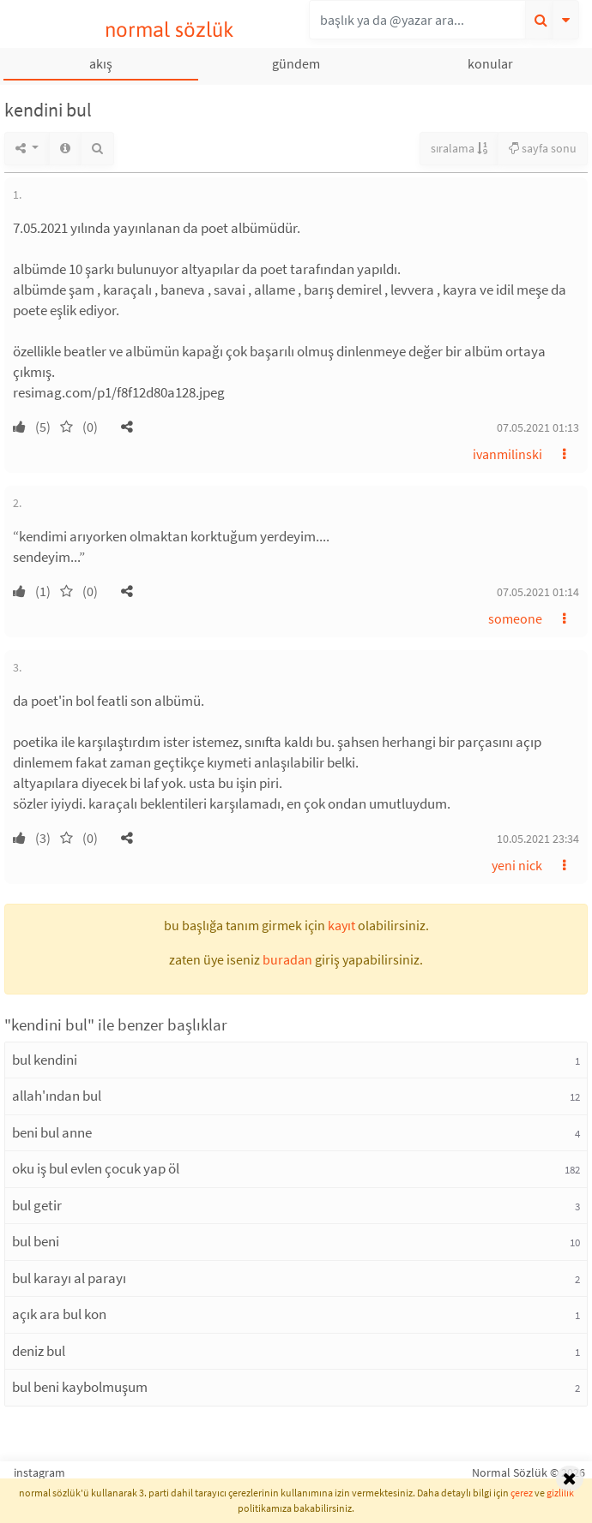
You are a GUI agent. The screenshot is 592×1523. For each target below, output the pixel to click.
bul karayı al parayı (69, 1278)
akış (100, 63)
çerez (521, 1492)
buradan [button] (287, 959)
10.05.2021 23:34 (538, 838)
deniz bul (38, 1350)
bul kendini (44, 1059)
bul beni (35, 1241)
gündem (296, 63)
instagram (39, 1472)
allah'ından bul (56, 1095)
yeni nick (517, 865)
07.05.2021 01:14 (538, 592)
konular (490, 63)
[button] (127, 426)
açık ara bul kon (59, 1314)
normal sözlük (169, 29)
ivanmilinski (507, 454)
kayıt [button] (341, 925)
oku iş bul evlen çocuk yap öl (95, 1168)
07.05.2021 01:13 (538, 427)
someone (515, 618)
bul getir (37, 1205)
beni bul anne (52, 1132)
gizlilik (560, 1492)
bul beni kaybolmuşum (80, 1386)
